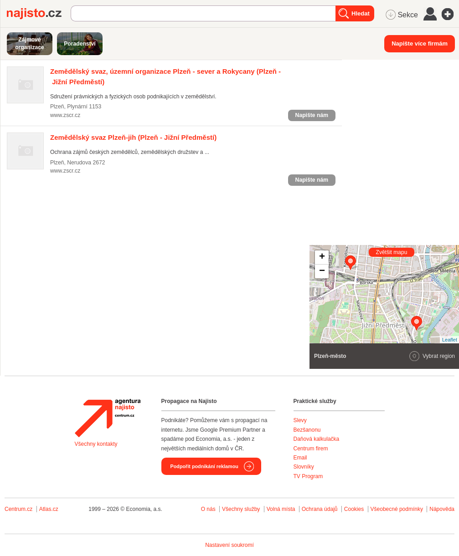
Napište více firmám (420, 43)
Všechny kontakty (96, 444)
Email (300, 457)
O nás (208, 509)
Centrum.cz (18, 509)
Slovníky (304, 467)
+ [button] (322, 257)
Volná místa (281, 509)
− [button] (322, 271)
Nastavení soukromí (229, 545)
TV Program (308, 476)
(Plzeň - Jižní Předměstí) (133, 137)
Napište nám (311, 115)
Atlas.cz (48, 509)
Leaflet (449, 339)
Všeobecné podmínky (397, 509)
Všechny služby (242, 509)
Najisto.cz (39, 13)
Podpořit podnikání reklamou (204, 466)
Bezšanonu (307, 430)
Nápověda (441, 509)
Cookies (354, 509)
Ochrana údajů (320, 509)
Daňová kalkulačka (317, 439)
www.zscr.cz (65, 115)
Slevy (300, 420)
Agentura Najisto (107, 418)
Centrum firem (311, 448)
